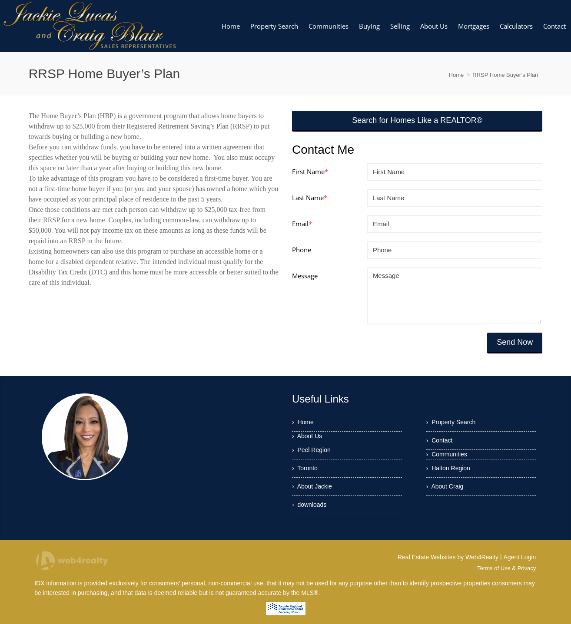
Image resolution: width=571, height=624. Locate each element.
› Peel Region (311, 449)
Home (456, 75)
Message (305, 275)
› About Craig (445, 486)
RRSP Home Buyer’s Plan (505, 75)
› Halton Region (448, 468)
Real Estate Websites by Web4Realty (448, 557)
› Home (303, 422)
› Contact (439, 440)
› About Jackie (312, 486)
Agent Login (520, 557)
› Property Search (451, 422)
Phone (301, 249)
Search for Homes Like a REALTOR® (417, 120)
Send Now (515, 342)
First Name (310, 171)
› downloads (309, 504)
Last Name (309, 197)
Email (302, 223)
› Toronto (305, 468)
